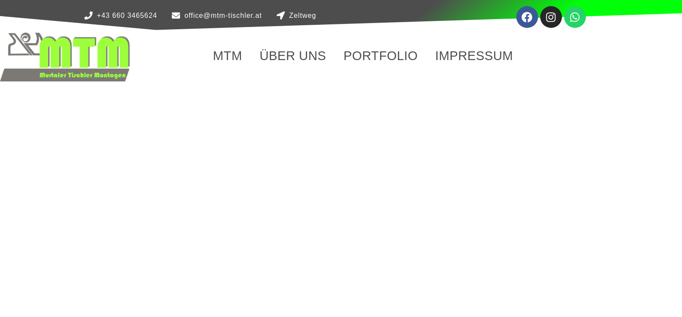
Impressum (474, 56)
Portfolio (381, 56)
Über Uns (293, 56)
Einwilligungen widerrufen (467, 241)
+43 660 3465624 (142, 248)
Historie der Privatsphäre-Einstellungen (488, 221)
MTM (227, 56)
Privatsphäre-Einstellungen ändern (481, 201)
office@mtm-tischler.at (156, 261)
